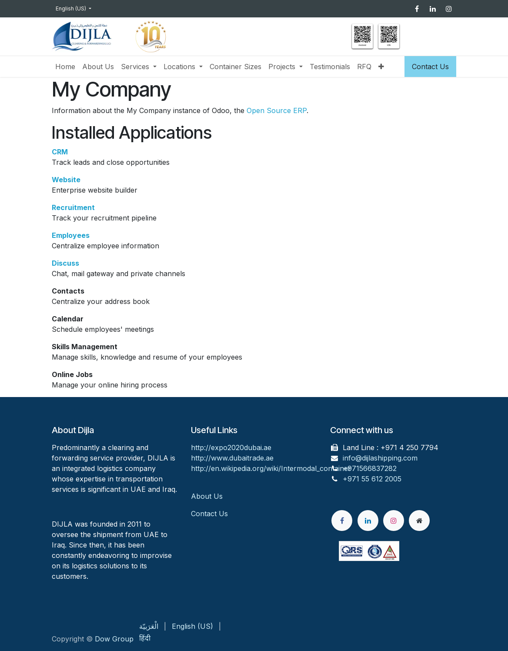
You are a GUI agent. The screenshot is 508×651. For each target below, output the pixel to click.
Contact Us (430, 66)
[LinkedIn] (433, 9)
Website (66, 179)
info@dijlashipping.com (380, 458)
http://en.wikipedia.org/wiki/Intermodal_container (271, 468)
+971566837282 (370, 468)
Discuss (65, 263)
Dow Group (114, 638)
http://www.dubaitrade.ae (232, 458)
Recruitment (73, 207)
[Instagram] (449, 9)
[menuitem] (65, 66)
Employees (71, 235)
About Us (208, 496)
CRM (60, 151)
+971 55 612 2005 (372, 478)
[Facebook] (417, 9)
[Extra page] (419, 520)
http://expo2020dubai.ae (231, 447)
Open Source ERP (277, 110)
